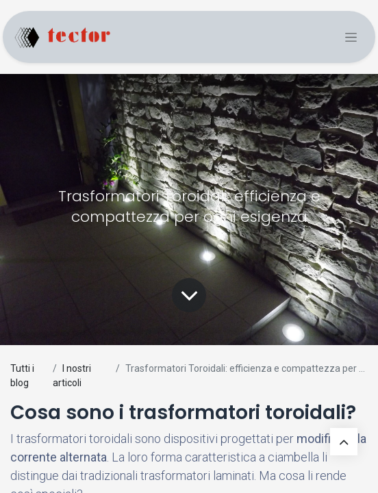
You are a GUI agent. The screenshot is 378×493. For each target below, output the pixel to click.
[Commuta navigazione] (351, 37)
